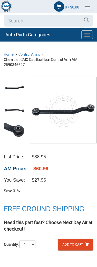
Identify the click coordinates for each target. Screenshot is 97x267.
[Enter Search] (42, 21)
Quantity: (11, 244)
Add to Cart (75, 244)
